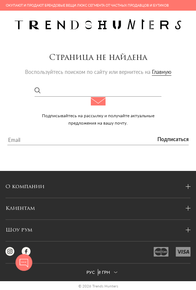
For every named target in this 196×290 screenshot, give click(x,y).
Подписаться (173, 139)
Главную (161, 72)
